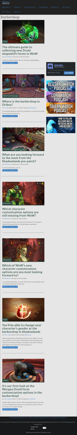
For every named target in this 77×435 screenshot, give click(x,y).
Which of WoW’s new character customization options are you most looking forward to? (22, 270)
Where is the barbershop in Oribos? (21, 103)
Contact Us (27, 417)
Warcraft (6, 7)
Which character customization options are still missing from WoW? (20, 212)
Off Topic (6, 12)
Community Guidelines (38, 417)
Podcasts (55, 7)
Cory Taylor (7, 399)
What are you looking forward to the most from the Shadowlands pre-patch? (23, 158)
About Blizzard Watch (16, 417)
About (17, 12)
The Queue (66, 7)
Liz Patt (6, 108)
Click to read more (10, 63)
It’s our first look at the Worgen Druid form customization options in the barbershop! (22, 391)
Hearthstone (30, 7)
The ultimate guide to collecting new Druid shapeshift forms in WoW (20, 50)
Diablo (17, 7)
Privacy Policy (50, 417)
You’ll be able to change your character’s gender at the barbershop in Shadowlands (21, 328)
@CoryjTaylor (31, 399)
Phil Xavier (7, 164)
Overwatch (43, 7)
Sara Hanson (7, 57)
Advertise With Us (60, 417)
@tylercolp (28, 335)
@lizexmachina (31, 108)
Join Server (69, 73)
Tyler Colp (7, 335)
